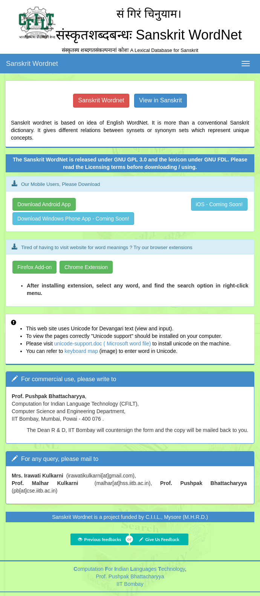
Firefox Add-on (34, 267)
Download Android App (44, 204)
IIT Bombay (129, 584)
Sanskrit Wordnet (32, 63)
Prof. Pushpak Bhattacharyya (130, 576)
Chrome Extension (86, 267)
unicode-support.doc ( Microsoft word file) (102, 344)
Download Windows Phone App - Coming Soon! (73, 219)
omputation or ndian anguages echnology (129, 569)
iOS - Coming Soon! (219, 204)
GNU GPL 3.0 (130, 160)
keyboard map (81, 351)
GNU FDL (216, 160)
